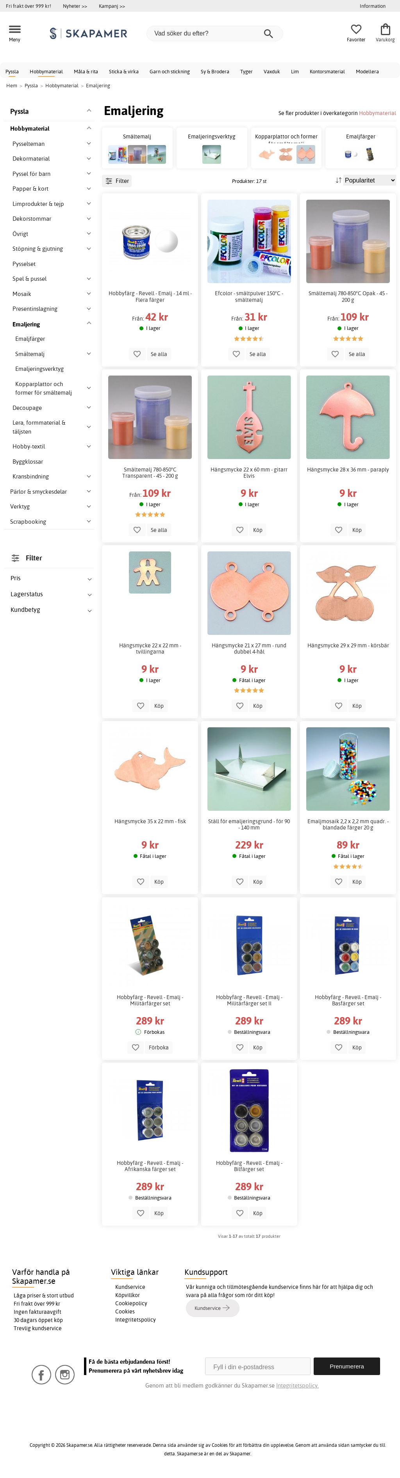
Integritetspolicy (135, 1319)
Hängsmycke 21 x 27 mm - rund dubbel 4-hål (249, 648)
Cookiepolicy (131, 1303)
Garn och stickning (170, 71)
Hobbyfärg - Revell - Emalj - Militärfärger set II (249, 1000)
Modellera (367, 71)
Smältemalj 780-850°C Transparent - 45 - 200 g (150, 472)
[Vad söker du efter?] (214, 33)
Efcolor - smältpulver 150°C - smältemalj (249, 296)
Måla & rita (86, 71)
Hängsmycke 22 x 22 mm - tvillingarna (150, 648)
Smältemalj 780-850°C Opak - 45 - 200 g (348, 296)
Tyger (246, 71)
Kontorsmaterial (327, 71)
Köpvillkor (127, 1295)
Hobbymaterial (46, 71)
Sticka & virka (124, 71)
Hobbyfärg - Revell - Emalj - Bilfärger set (249, 1166)
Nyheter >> (75, 6)
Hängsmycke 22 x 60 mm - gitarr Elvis (249, 472)
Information (373, 6)
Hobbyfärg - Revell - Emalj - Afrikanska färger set (150, 1166)
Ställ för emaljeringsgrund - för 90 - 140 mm (249, 824)
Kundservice (130, 1286)
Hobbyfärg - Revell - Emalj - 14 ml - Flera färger (150, 296)
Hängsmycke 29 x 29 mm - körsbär (348, 645)
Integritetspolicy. (297, 1385)
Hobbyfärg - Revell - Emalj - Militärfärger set (150, 1000)
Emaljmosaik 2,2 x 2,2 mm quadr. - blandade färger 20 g (348, 824)
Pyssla (12, 71)
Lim (295, 71)
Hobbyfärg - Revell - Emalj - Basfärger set (348, 1000)
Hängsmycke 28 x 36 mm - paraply (348, 469)
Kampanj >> (112, 6)
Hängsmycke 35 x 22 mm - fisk (150, 821)
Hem (11, 85)
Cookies (125, 1311)
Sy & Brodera (215, 71)
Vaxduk (272, 71)
